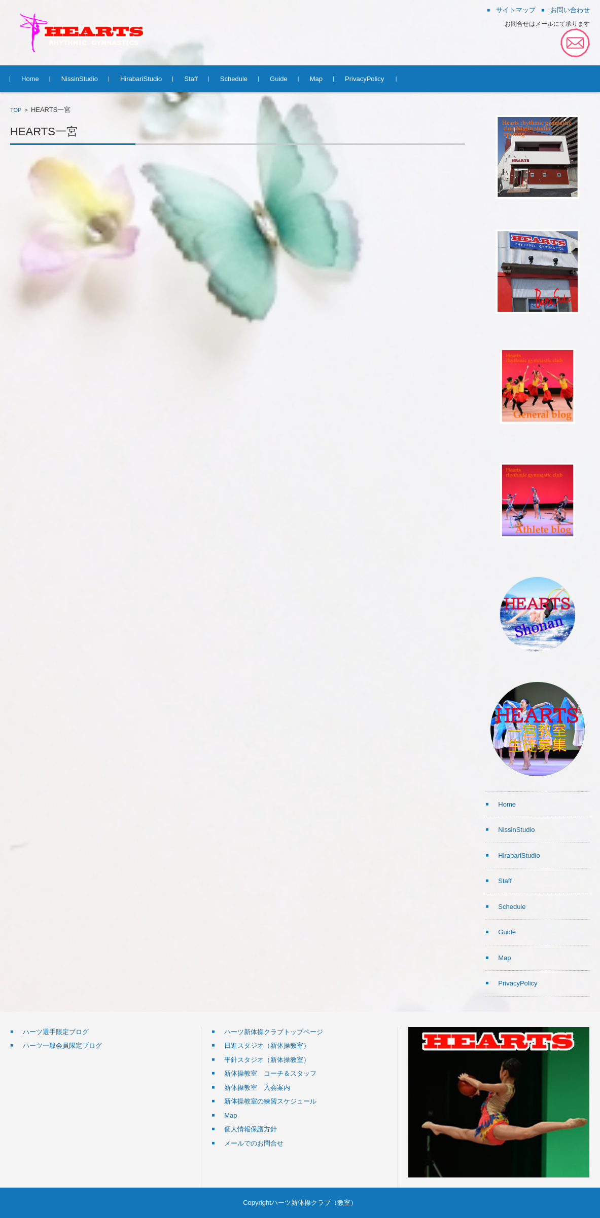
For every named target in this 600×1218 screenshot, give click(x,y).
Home (30, 79)
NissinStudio (79, 79)
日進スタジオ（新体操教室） (267, 1045)
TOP (15, 110)
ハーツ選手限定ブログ (56, 1032)
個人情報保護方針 (250, 1129)
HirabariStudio (141, 79)
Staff (191, 79)
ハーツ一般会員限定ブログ (62, 1045)
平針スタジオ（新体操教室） (267, 1059)
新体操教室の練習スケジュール (270, 1101)
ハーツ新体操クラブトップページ (273, 1032)
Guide (279, 79)
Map (316, 79)
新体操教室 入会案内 (257, 1087)
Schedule (234, 79)
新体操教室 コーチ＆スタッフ (270, 1073)
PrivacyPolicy (364, 79)
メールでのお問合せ (254, 1143)
